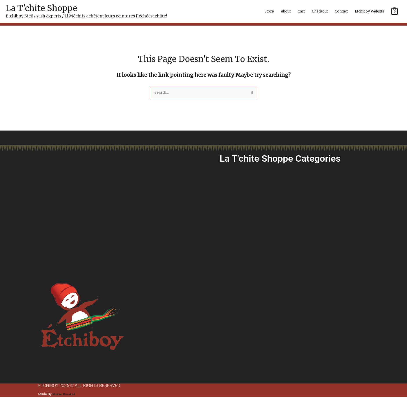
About (286, 11)
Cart (301, 11)
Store (269, 11)
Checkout (320, 11)
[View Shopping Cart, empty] (394, 11)
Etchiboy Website (369, 11)
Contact (341, 11)
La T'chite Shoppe (41, 8)
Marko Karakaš (64, 394)
